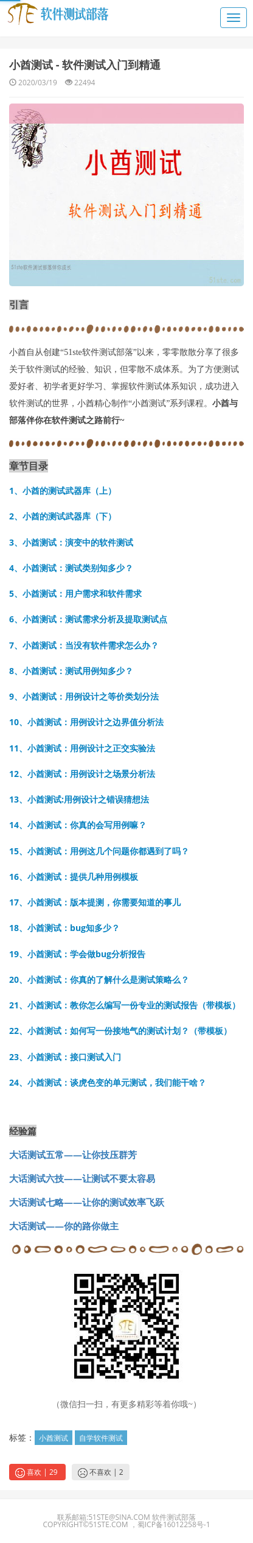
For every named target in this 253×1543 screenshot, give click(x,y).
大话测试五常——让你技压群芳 (73, 1154)
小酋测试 (53, 1438)
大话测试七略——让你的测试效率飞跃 (86, 1202)
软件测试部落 (174, 1517)
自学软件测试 (101, 1438)
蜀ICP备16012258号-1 (173, 1524)
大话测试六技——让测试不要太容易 (82, 1178)
